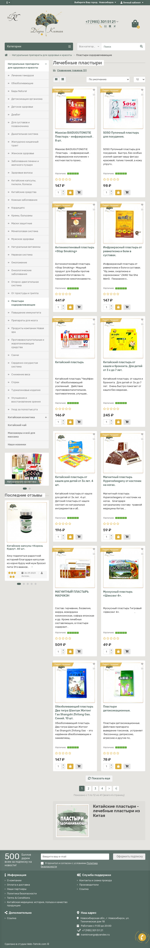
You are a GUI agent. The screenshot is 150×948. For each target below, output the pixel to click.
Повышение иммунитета (26, 312)
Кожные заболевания (24, 199)
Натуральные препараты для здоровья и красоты (42, 55)
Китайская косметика (28, 417)
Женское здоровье (22, 153)
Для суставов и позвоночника (20, 124)
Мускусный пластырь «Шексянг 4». (117, 593)
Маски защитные (21, 223)
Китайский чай (17, 425)
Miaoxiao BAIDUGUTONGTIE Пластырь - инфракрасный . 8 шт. (74, 136)
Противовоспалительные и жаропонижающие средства (27, 343)
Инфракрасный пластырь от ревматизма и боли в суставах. (122, 251)
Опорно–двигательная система (25, 283)
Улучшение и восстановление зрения (26, 399)
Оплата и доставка (18, 884)
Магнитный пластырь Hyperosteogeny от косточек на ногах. (122, 481)
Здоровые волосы (22, 172)
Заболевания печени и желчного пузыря (25, 163)
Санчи (15, 355)
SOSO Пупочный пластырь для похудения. (121, 134)
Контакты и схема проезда (95, 880)
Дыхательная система (24, 133)
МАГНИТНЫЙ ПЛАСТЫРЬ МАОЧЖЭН (72, 593)
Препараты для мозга (24, 320)
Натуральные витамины (25, 246)
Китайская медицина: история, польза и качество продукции (37, 904)
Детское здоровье (22, 106)
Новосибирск (106, 2)
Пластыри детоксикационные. (116, 708)
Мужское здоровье (22, 239)
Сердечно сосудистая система (24, 364)
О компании (14, 880)
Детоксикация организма (26, 98)
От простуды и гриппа (24, 293)
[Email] (75, 856)
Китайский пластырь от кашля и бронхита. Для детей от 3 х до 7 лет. (122, 366)
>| (116, 788)
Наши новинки (17, 444)
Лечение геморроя (22, 75)
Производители (89, 884)
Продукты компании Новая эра (27, 330)
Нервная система (21, 254)
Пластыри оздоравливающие (23, 303)
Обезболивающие (22, 83)
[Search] (123, 46)
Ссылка (83, 889)
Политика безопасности (22, 893)
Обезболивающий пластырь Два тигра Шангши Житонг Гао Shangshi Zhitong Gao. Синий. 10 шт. (74, 712)
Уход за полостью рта (24, 409)
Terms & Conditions (18, 897)
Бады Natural (19, 91)
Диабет (15, 114)
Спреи (15, 382)
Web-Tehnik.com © (38, 944)
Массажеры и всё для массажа (21, 434)
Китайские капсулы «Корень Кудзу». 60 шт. (25, 547)
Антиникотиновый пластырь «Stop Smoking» (74, 249)
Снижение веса (20, 374)
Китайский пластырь (69, 362)
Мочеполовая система (24, 231)
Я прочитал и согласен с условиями (69, 865)
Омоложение (19, 262)
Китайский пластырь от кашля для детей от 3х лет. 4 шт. (74, 481)
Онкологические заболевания (21, 272)
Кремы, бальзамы (21, 215)
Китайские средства (23, 192)
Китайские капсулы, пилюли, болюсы (23, 182)
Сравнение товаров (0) (70, 70)
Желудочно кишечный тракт (24, 143)
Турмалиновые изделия (25, 390)
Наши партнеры (16, 889)
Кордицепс (18, 207)
